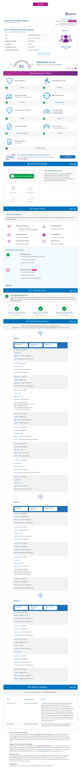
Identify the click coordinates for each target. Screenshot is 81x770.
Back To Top (73, 164)
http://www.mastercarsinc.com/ (69, 24)
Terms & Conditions (23, 159)
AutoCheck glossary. (50, 692)
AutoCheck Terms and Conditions (44, 734)
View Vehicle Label (43, 53)
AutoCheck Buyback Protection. (43, 746)
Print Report (40, 4)
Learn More (67, 157)
